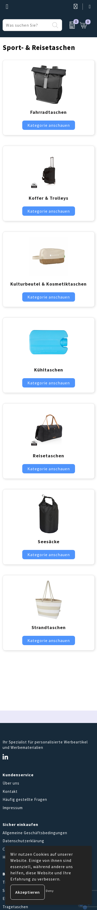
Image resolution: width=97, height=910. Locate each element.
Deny (50, 891)
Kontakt (10, 791)
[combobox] (26, 25)
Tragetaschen (15, 906)
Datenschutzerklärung (23, 840)
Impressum (13, 807)
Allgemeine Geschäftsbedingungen (35, 832)
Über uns (11, 783)
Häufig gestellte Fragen (25, 799)
